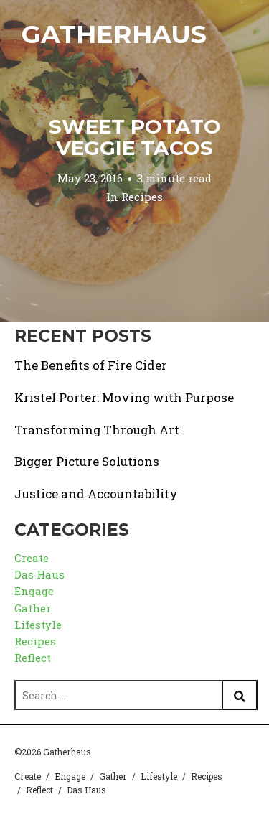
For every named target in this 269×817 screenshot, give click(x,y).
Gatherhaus (114, 34)
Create (31, 558)
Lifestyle (38, 624)
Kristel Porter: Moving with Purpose (124, 397)
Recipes (142, 197)
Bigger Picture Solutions (86, 461)
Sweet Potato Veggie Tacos (135, 137)
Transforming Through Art (96, 429)
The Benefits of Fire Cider (90, 365)
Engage (34, 591)
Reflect (32, 657)
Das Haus (39, 574)
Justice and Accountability (96, 493)
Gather (32, 608)
